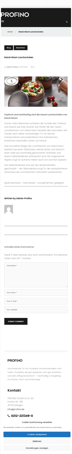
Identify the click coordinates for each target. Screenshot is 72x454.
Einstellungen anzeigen (37, 448)
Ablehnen (37, 441)
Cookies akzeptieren (37, 434)
